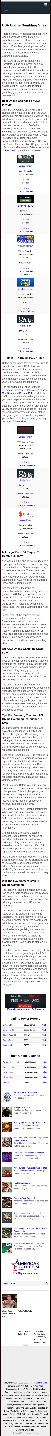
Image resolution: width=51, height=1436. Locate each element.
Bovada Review (25, 166)
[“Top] (25, 1347)
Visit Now (25, 188)
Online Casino (9, 150)
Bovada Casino (9, 1062)
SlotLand (7, 1077)
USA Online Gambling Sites (35, 1383)
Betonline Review (25, 206)
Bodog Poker (8, 1040)
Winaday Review (25, 246)
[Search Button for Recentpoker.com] (46, 1283)
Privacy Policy (32, 1433)
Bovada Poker (27, 393)
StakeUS (7, 1072)
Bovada (6, 767)
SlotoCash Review (25, 289)
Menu (6, 11)
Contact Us (18, 1433)
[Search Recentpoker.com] (25, 1283)
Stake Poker (25, 326)
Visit (44, 1025)
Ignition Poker (25, 520)
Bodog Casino (9, 1082)
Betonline (7, 1030)
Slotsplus (7, 131)
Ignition (6, 1045)
